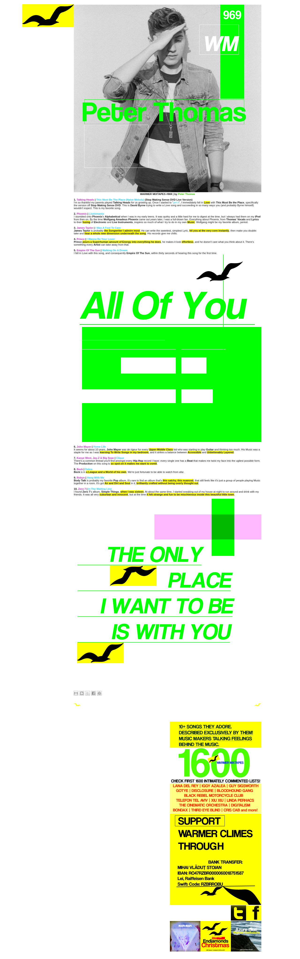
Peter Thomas (186, 194)
